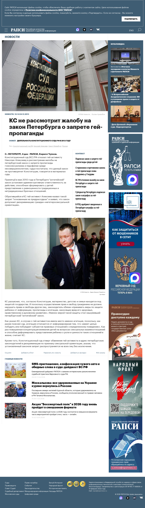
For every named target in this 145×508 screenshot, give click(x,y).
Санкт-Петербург (54, 146)
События (28, 485)
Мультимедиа (117, 44)
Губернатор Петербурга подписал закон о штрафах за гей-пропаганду (90, 195)
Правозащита (10, 485)
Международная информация (36, 491)
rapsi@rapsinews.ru (100, 490)
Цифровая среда (31, 493)
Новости (12, 37)
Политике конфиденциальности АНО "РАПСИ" (48, 10)
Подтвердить (130, 19)
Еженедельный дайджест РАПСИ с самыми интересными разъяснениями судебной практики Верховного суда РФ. (64, 372)
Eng (131, 30)
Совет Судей (10, 488)
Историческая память (58, 488)
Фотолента (115, 67)
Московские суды (12, 493)
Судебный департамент (14, 491)
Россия (65, 146)
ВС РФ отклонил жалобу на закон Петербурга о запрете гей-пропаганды (89, 183)
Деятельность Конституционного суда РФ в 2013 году (44, 141)
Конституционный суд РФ (23, 146)
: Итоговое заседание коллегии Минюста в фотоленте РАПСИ (125, 69)
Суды (7, 482)
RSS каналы (100, 352)
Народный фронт (56, 485)
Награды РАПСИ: (56, 491)
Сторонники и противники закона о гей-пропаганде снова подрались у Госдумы (90, 171)
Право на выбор (31, 482)
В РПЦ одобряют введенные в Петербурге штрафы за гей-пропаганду (88, 207)
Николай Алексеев (41, 146)
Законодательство (32, 488)
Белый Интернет (56, 482)
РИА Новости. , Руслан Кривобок (91, 114)
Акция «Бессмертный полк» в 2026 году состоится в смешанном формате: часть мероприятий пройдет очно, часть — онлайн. (64, 412)
